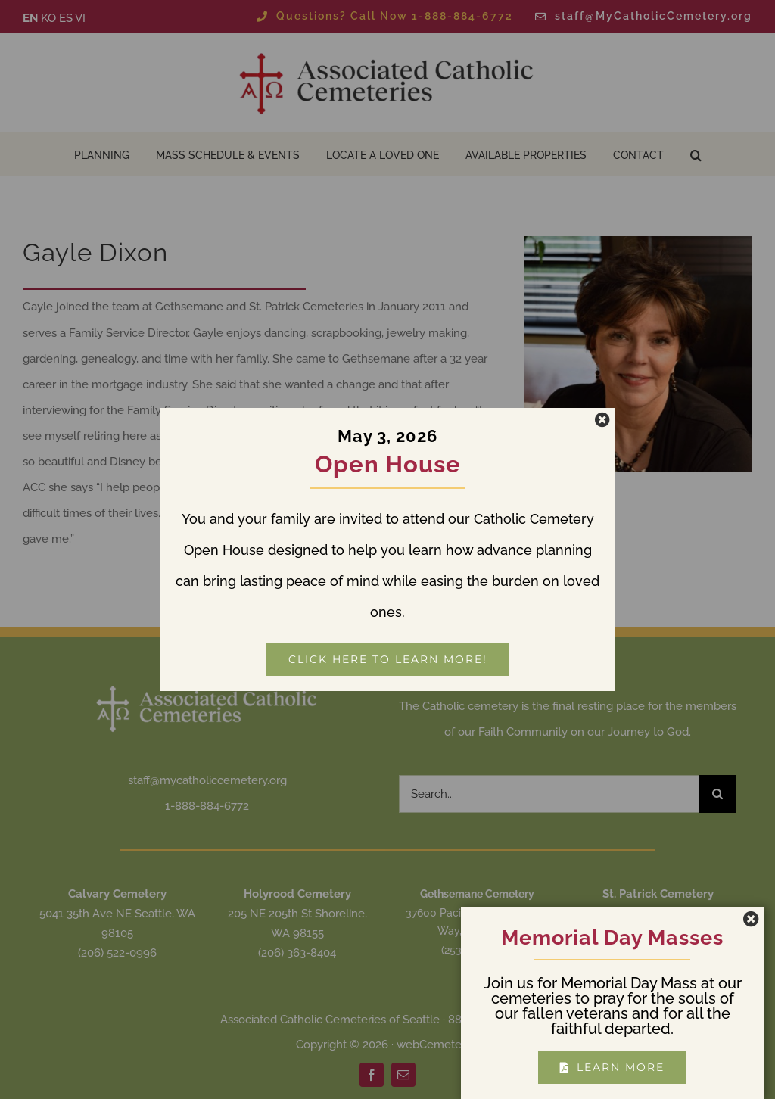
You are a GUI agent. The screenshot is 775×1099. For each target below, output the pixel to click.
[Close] (602, 420)
